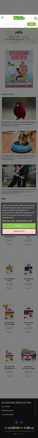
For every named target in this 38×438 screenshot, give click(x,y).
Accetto (19, 226)
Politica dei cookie (8, 221)
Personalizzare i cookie (24, 221)
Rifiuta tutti (19, 231)
